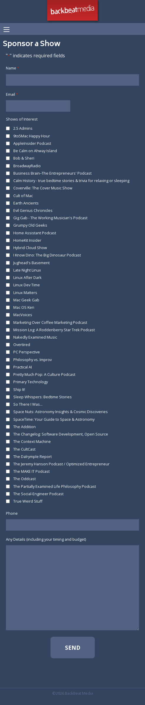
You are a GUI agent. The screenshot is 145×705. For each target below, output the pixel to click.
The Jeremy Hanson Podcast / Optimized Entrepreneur (61, 464)
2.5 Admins (22, 128)
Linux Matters (25, 292)
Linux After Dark (27, 277)
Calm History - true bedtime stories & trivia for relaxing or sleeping (71, 180)
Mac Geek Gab (26, 300)
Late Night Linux (27, 270)
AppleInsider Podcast (32, 143)
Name (12, 68)
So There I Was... (28, 404)
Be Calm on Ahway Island (35, 150)
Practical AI (22, 367)
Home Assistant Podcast (34, 232)
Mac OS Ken (23, 307)
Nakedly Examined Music (35, 337)
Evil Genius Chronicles (33, 210)
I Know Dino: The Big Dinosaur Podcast (47, 255)
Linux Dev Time (26, 284)
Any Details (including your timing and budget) (46, 539)
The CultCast (24, 449)
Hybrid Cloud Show (30, 247)
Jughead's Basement (31, 262)
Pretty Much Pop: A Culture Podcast (44, 374)
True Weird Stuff (28, 501)
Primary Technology (30, 381)
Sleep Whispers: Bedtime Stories (42, 396)
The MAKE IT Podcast (31, 471)
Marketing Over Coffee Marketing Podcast (50, 322)
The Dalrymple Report (32, 456)
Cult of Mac (23, 195)
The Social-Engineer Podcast (38, 493)
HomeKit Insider (27, 240)
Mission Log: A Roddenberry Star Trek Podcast (54, 329)
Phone (12, 513)
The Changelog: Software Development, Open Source (60, 434)
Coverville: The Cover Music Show (42, 188)
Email (12, 94)
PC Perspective (26, 352)
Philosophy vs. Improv (32, 359)
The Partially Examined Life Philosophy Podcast (54, 486)
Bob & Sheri (23, 158)
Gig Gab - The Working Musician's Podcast (50, 217)
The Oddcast (24, 478)
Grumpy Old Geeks (30, 225)
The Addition (24, 426)
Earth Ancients (26, 203)
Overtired (21, 344)
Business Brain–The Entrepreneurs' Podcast (52, 173)
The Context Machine (32, 441)
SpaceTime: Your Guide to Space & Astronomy (54, 419)
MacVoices (22, 314)
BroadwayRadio (27, 165)
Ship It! (19, 389)
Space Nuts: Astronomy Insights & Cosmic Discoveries (60, 411)
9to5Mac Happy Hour (31, 136)
